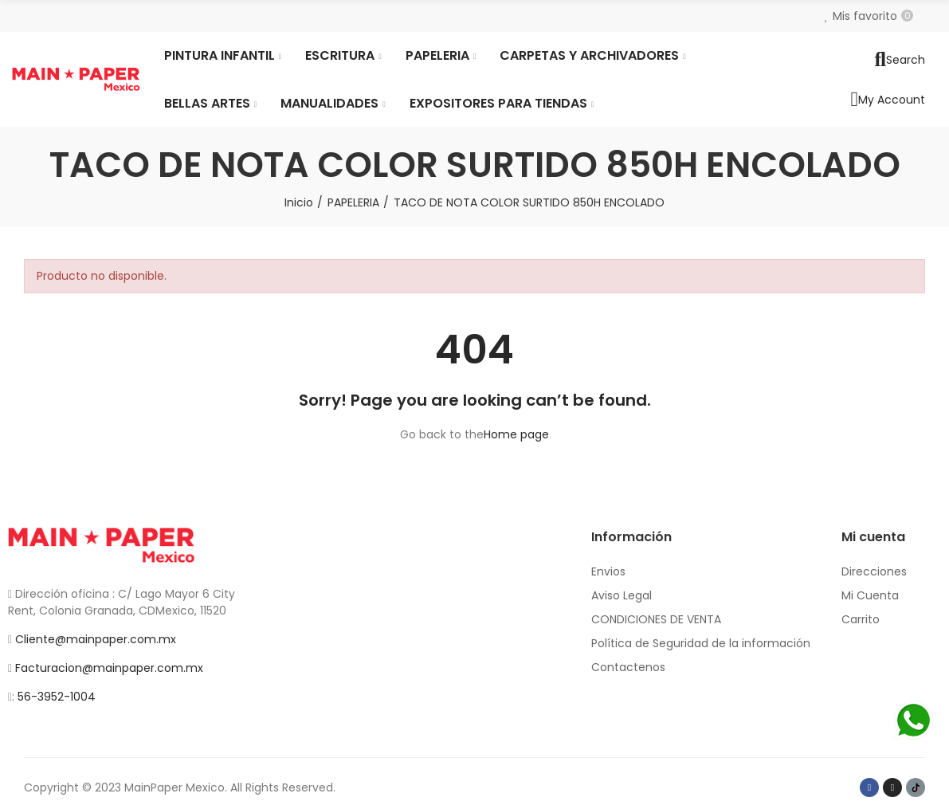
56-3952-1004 (57, 697)
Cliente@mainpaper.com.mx (95, 639)
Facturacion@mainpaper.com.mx (109, 668)
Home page (516, 434)
